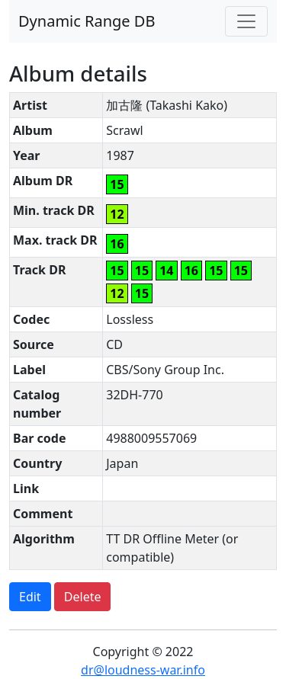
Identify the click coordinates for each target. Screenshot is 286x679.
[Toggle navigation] (246, 21)
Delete (82, 596)
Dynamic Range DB (86, 21)
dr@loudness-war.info (143, 669)
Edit (30, 596)
